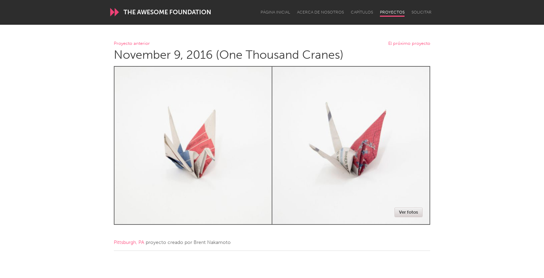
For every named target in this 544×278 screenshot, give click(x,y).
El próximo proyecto (409, 43)
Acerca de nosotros (320, 12)
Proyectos (392, 12)
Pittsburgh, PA (129, 242)
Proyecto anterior (132, 43)
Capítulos (362, 12)
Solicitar (421, 12)
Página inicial (275, 12)
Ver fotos (408, 212)
